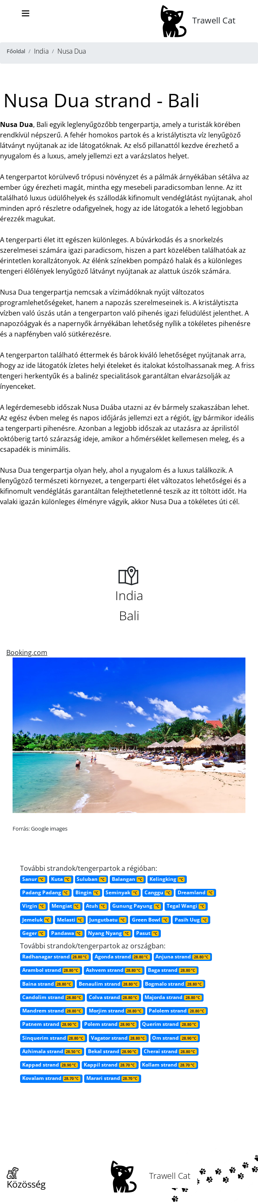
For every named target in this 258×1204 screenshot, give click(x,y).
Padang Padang (46, 892)
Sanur (33, 879)
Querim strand (170, 1024)
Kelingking (167, 879)
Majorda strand (172, 997)
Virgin (34, 905)
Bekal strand (113, 1051)
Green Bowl (150, 919)
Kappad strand (50, 1064)
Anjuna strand (182, 956)
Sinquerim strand (53, 1037)
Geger (33, 933)
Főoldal (16, 51)
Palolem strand (177, 1010)
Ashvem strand (114, 970)
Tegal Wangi (186, 905)
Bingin (87, 892)
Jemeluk (36, 919)
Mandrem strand (52, 1010)
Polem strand (110, 1024)
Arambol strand (51, 970)
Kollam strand (169, 1064)
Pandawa (67, 933)
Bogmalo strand (174, 983)
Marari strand (112, 1078)
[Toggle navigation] (25, 13)
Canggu (158, 892)
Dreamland (196, 892)
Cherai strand (170, 1051)
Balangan (128, 879)
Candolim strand (52, 997)
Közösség (26, 1179)
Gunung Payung (136, 905)
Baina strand (47, 983)
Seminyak (122, 892)
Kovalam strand (51, 1078)
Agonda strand (122, 956)
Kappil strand (110, 1064)
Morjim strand (116, 1010)
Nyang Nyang (109, 933)
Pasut (147, 933)
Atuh (96, 905)
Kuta (61, 879)
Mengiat (66, 905)
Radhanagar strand (55, 956)
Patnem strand (50, 1024)
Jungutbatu (107, 919)
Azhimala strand (52, 1051)
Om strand (175, 1037)
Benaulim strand (109, 983)
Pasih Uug (191, 919)
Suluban (91, 879)
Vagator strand (119, 1037)
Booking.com (26, 652)
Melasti (70, 919)
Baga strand (172, 970)
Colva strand (114, 997)
